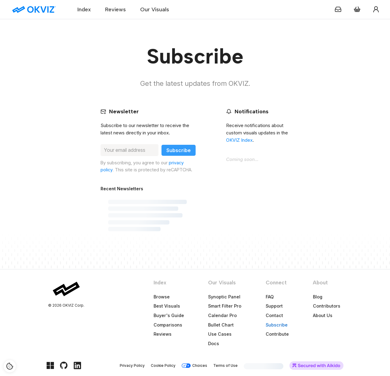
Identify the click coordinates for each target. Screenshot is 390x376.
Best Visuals (167, 305)
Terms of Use (225, 365)
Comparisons (168, 324)
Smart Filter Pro (224, 305)
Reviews (115, 9)
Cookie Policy (163, 365)
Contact (274, 315)
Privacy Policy (132, 365)
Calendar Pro (222, 315)
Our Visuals (154, 9)
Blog (317, 296)
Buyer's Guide (169, 315)
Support (274, 305)
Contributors (326, 305)
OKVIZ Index (239, 140)
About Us (322, 315)
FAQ (270, 296)
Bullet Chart (221, 324)
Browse (162, 296)
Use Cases (220, 334)
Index (84, 9)
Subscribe (277, 324)
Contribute (277, 334)
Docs (213, 343)
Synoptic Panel (224, 296)
